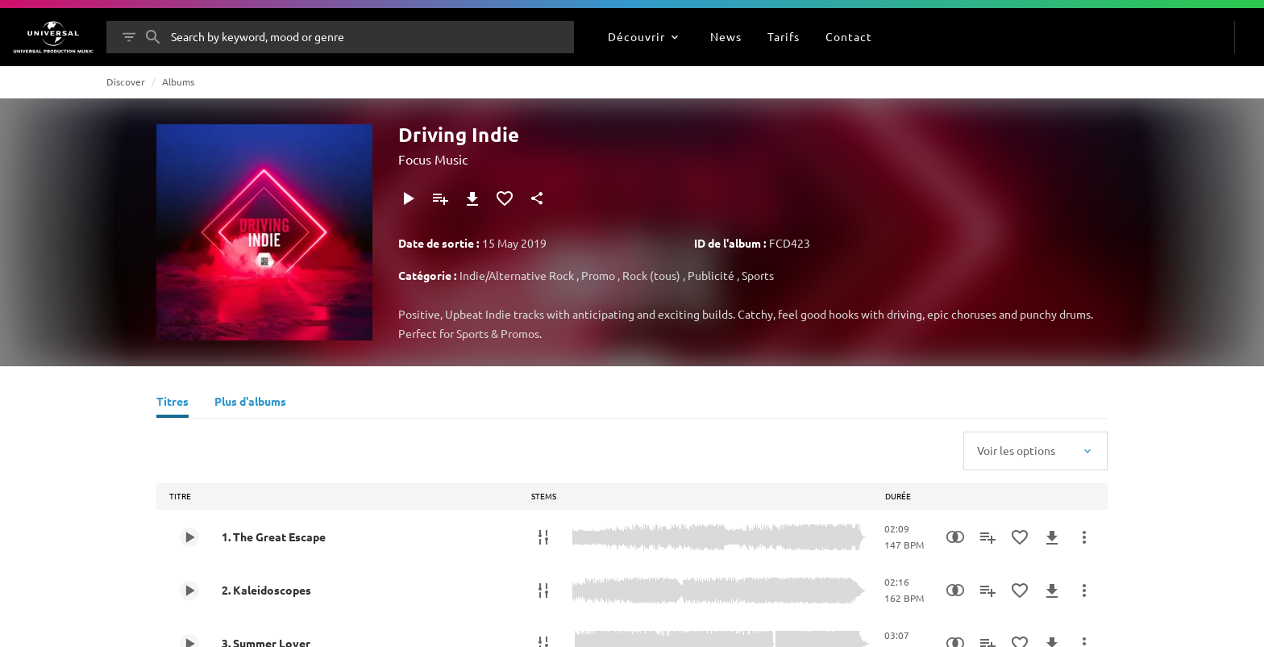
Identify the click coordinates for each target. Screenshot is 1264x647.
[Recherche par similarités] (955, 537)
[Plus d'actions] (1084, 537)
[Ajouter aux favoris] (504, 198)
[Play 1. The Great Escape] (189, 537)
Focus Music (433, 159)
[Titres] (172, 403)
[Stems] (543, 537)
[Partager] (537, 198)
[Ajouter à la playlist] (440, 198)
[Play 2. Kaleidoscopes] (189, 590)
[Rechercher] (153, 37)
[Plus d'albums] (250, 403)
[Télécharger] (472, 198)
